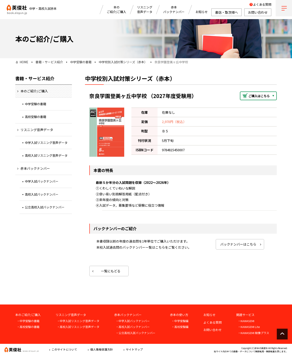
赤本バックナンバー (174, 9)
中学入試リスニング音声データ (46, 142)
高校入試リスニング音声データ (46, 155)
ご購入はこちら (259, 96)
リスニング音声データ (144, 9)
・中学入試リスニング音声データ (78, 321)
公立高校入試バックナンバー (45, 207)
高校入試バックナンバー (41, 194)
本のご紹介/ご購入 (116, 9)
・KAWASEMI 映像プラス (253, 333)
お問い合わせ (212, 330)
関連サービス (245, 315)
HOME (24, 62)
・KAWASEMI (246, 321)
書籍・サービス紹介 (49, 62)
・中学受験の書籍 (28, 321)
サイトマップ (134, 349)
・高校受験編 (179, 327)
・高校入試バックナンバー (133, 327)
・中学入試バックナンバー (133, 321)
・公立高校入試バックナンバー (135, 333)
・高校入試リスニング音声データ (78, 327)
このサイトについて (64, 349)
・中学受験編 (179, 321)
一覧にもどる (111, 271)
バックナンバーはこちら (238, 244)
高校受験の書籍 (35, 117)
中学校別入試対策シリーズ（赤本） (123, 62)
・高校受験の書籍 (28, 327)
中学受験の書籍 (81, 62)
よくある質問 (262, 4)
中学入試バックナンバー (41, 181)
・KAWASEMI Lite (249, 327)
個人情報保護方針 (101, 349)
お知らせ (201, 12)
